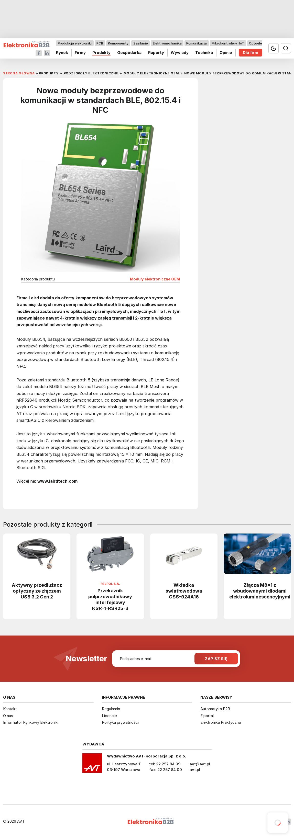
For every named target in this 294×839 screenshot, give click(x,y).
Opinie (226, 52)
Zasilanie (140, 43)
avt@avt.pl (200, 764)
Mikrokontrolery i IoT (228, 43)
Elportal (207, 715)
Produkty (101, 52)
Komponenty (118, 43)
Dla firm (250, 52)
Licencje (109, 715)
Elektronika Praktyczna (220, 722)
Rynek (62, 52)
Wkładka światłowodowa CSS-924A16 (184, 590)
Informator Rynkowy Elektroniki (30, 722)
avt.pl (195, 769)
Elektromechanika (167, 43)
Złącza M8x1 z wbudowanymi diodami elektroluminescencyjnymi (259, 590)
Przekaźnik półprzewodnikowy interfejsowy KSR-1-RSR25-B (110, 599)
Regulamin (111, 708)
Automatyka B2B (215, 708)
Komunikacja (196, 43)
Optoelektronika (262, 43)
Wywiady (180, 52)
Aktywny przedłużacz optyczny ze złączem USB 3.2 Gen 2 (37, 590)
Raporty (156, 52)
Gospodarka (129, 52)
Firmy (80, 52)
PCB (99, 43)
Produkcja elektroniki (75, 43)
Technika (204, 52)
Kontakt (10, 708)
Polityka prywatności (120, 722)
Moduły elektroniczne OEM (155, 279)
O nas (8, 715)
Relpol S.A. (110, 584)
